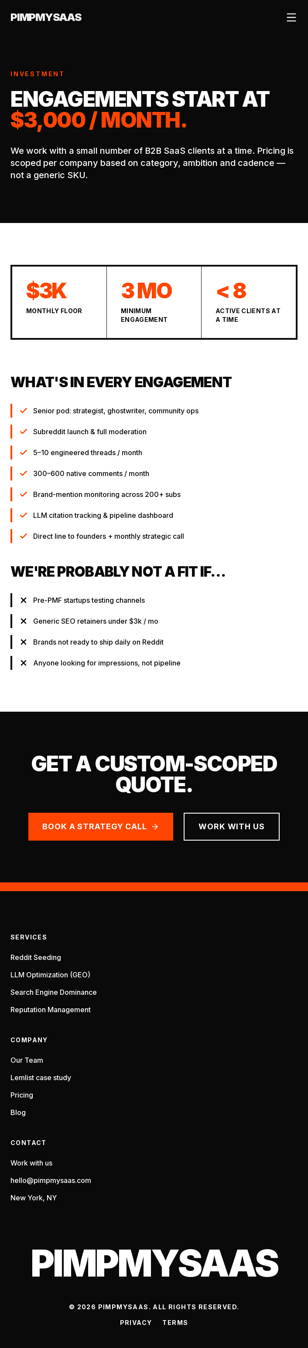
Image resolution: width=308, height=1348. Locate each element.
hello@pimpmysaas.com (50, 1180)
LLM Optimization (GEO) (50, 974)
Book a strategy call (100, 826)
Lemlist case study (40, 1077)
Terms (175, 1322)
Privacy (136, 1322)
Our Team (26, 1060)
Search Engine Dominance (53, 992)
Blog (18, 1112)
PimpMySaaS (45, 17)
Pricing (21, 1095)
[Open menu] (291, 17)
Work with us (231, 826)
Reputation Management (50, 1009)
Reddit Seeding (35, 957)
